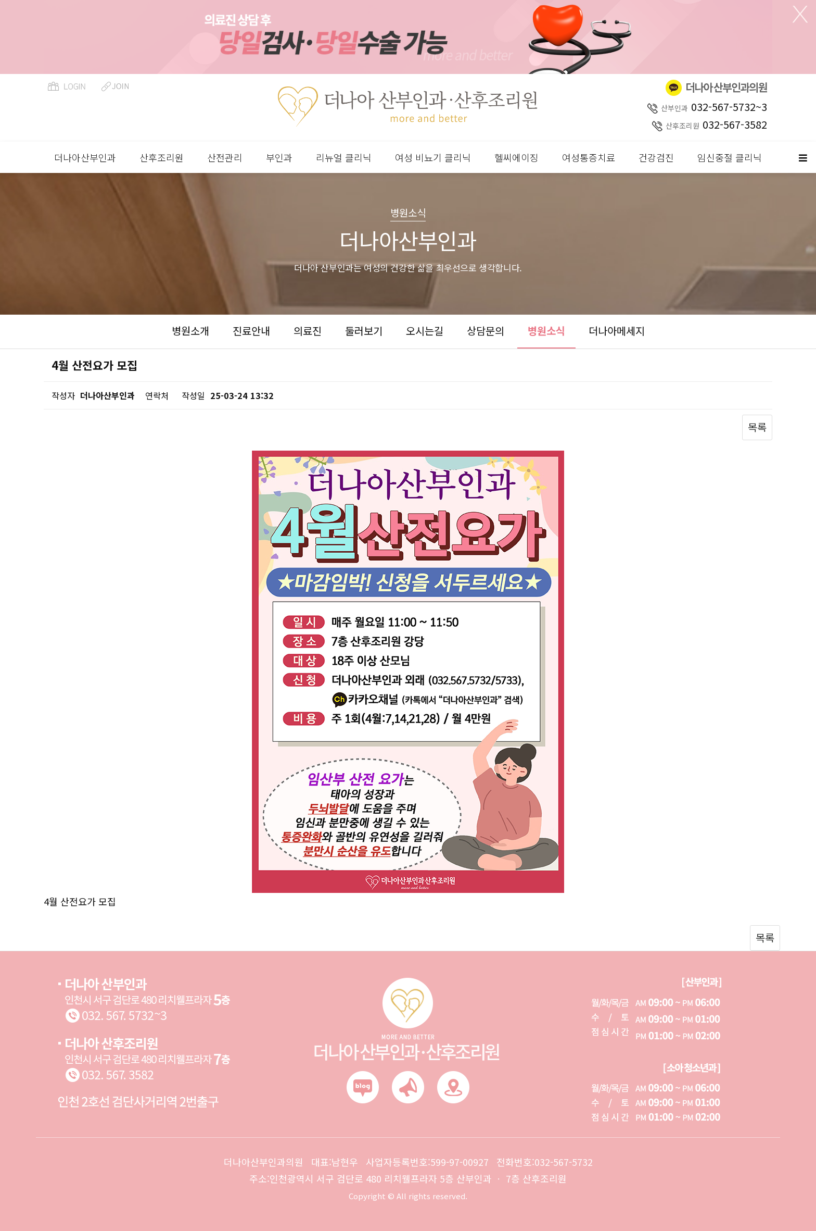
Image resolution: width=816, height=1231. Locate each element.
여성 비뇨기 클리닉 (433, 157)
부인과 (279, 157)
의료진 (308, 330)
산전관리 (225, 157)
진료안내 (251, 330)
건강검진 (656, 157)
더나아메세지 (617, 330)
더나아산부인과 (85, 157)
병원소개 (190, 330)
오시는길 (424, 330)
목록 (757, 426)
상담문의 (485, 330)
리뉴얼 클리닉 (344, 157)
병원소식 (546, 330)
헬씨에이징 (516, 157)
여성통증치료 (588, 157)
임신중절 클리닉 (729, 157)
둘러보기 (363, 330)
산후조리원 (161, 157)
